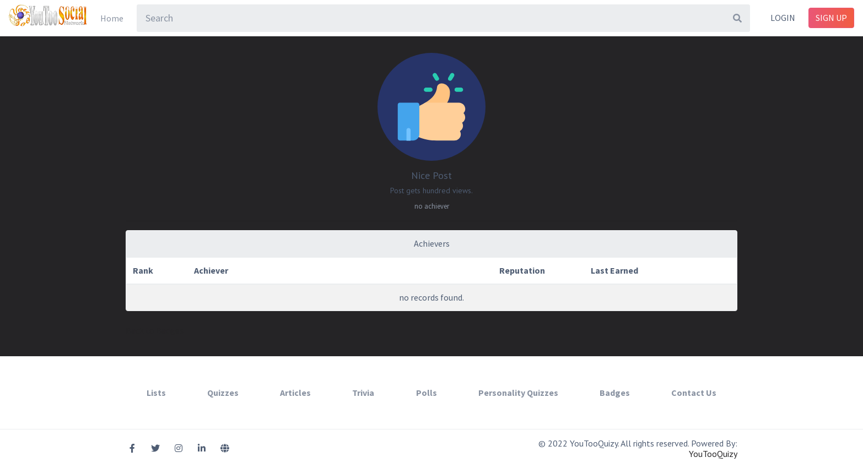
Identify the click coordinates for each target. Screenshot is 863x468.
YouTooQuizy (713, 453)
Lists (156, 392)
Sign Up (831, 17)
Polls (426, 392)
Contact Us (693, 392)
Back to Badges (155, 330)
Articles (295, 392)
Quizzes (223, 392)
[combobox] (443, 18)
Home (111, 18)
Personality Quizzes (518, 392)
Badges (615, 392)
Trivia (363, 392)
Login (782, 17)
